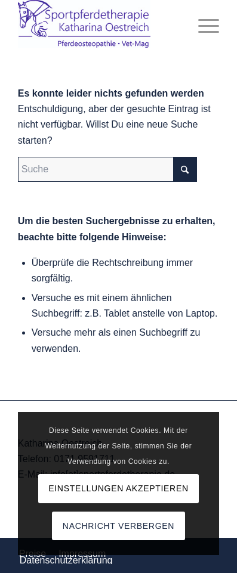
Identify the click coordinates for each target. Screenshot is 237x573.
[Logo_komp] (98, 24)
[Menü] (202, 24)
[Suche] (107, 169)
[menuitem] (202, 24)
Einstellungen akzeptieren (118, 488)
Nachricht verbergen (118, 526)
